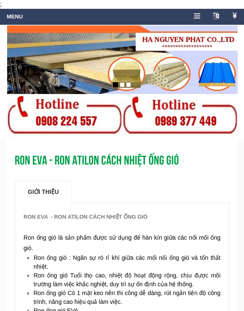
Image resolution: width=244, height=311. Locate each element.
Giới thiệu (43, 191)
